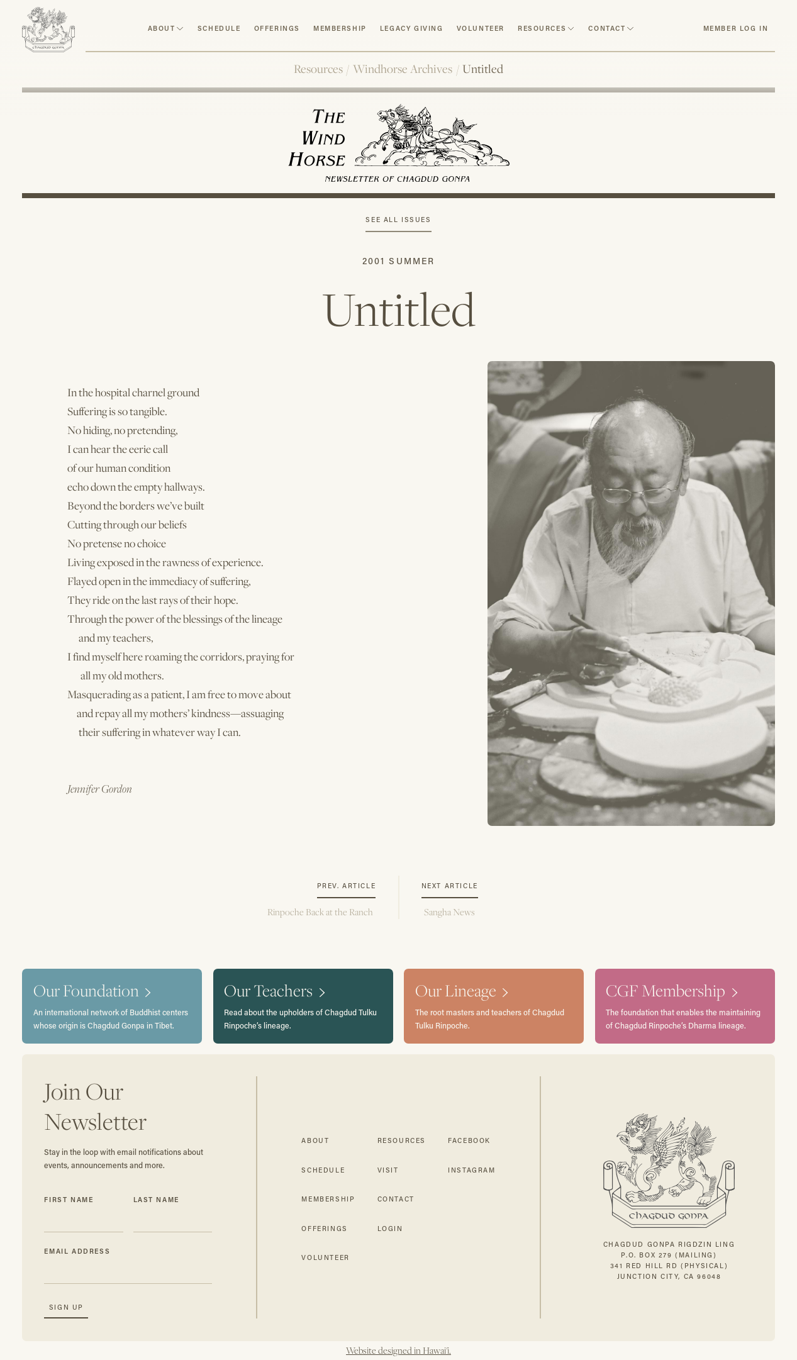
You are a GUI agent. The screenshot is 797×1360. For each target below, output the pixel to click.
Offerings (277, 28)
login (390, 1228)
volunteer (480, 28)
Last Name (156, 1199)
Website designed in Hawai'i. (398, 1351)
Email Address (77, 1251)
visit (388, 1170)
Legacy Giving (411, 28)
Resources (318, 68)
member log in (736, 28)
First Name (68, 1199)
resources (542, 28)
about (162, 28)
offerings (324, 1228)
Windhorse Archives (402, 68)
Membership (340, 28)
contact (606, 28)
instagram (471, 1170)
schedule (219, 28)
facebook (469, 1140)
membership (328, 1199)
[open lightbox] (631, 593)
